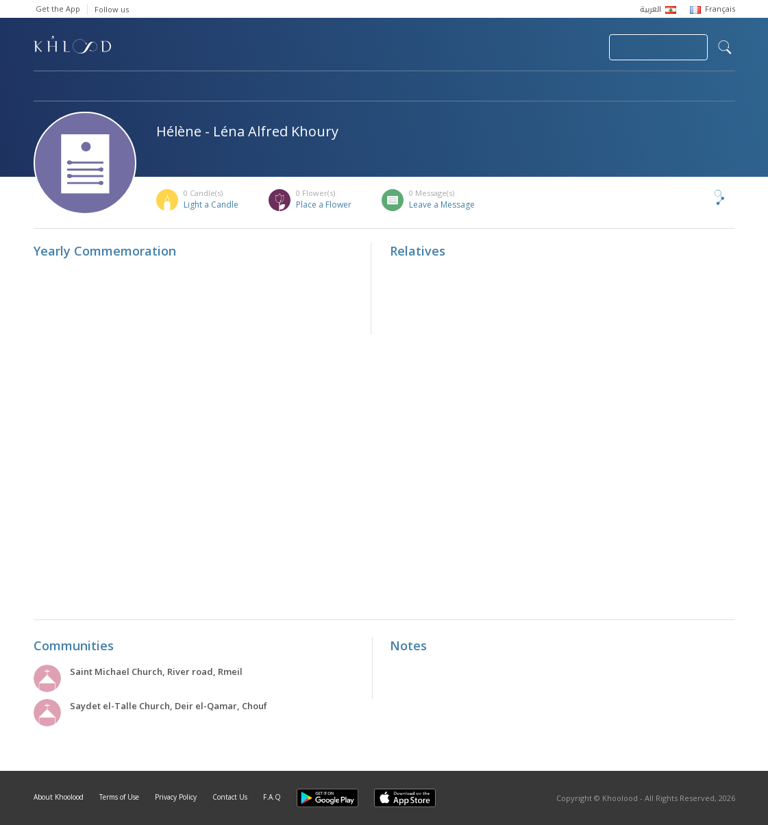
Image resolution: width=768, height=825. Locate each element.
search (725, 47)
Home (46, 87)
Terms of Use (119, 797)
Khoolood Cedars (694, 87)
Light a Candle (211, 204)
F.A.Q (272, 797)
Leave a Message (442, 204)
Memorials (410, 87)
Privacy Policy (176, 797)
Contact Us (229, 797)
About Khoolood (59, 797)
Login (575, 47)
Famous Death (512, 87)
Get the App (58, 8)
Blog (600, 87)
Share (696, 197)
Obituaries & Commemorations (172, 87)
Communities (312, 87)
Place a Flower (323, 204)
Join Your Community (658, 47)
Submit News (507, 47)
